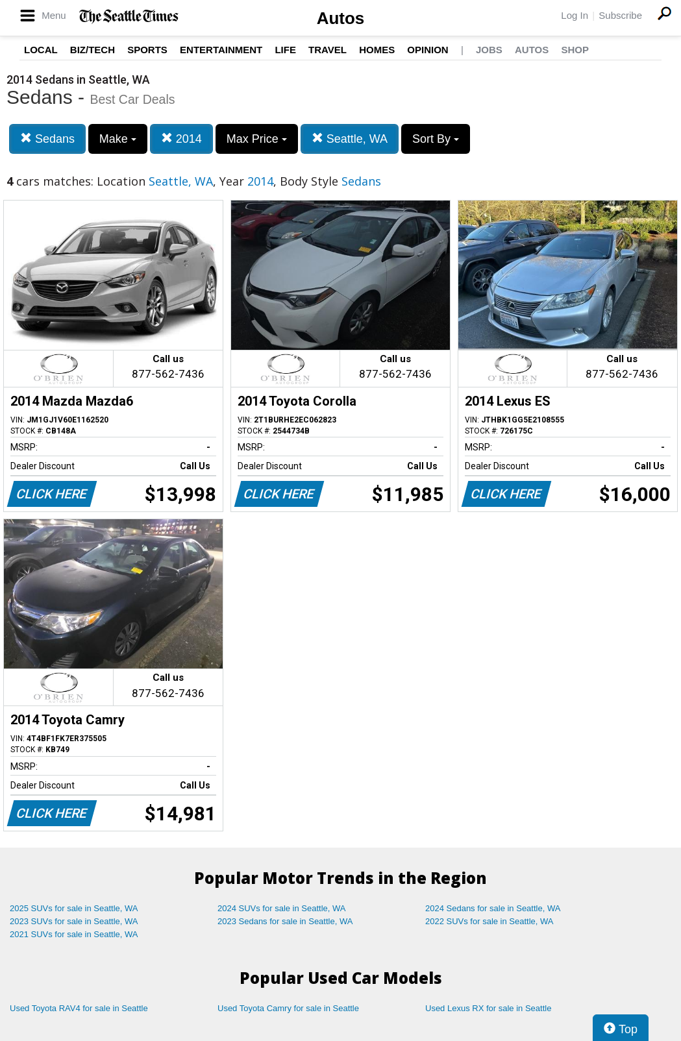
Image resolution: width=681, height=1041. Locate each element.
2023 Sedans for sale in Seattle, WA (285, 921)
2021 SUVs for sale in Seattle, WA (74, 934)
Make (117, 138)
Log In (574, 15)
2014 (181, 138)
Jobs (489, 49)
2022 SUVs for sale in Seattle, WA (489, 921)
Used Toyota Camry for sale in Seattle (288, 1008)
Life (285, 49)
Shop (575, 49)
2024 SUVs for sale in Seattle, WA (281, 908)
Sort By (435, 138)
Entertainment (221, 49)
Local (41, 49)
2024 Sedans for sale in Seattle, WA (492, 908)
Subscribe (620, 15)
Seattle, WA (350, 138)
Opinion (427, 49)
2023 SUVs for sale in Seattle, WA (74, 921)
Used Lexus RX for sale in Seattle (488, 1008)
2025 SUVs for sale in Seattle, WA (74, 908)
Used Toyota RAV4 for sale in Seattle (79, 1008)
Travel (327, 49)
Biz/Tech (92, 49)
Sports (147, 49)
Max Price (257, 138)
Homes (377, 49)
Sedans (47, 138)
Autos (341, 18)
